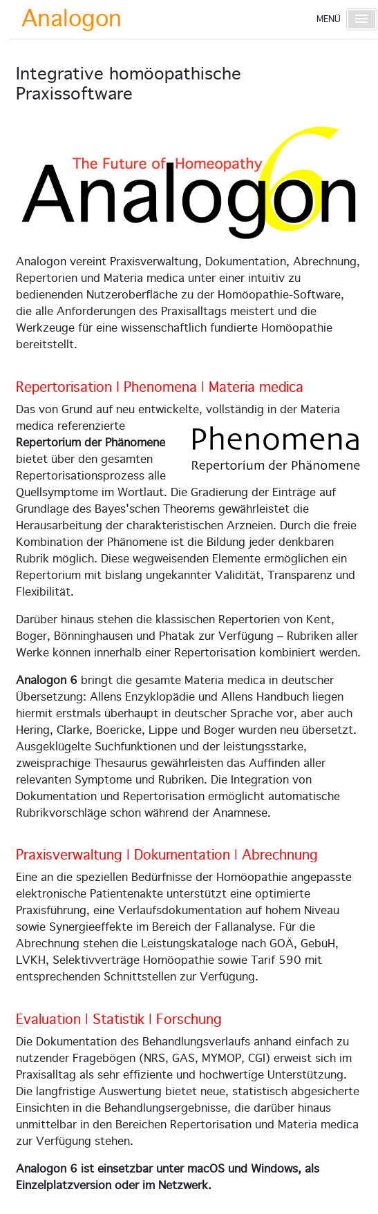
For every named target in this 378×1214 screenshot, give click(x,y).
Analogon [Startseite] (71, 19)
